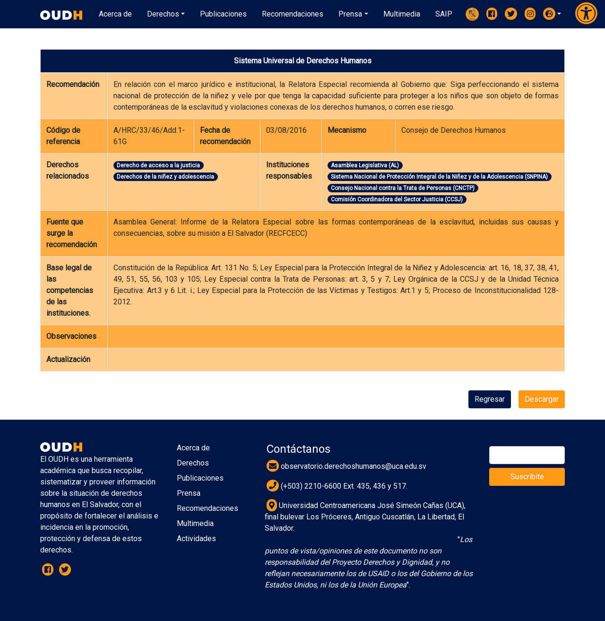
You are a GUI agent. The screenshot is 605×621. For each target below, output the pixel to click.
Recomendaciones (207, 508)
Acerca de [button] (115, 13)
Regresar (490, 399)
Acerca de (193, 447)
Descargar (542, 399)
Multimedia (195, 523)
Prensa (188, 493)
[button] (552, 14)
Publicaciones (200, 478)
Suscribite (527, 476)
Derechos (193, 462)
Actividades (196, 538)
